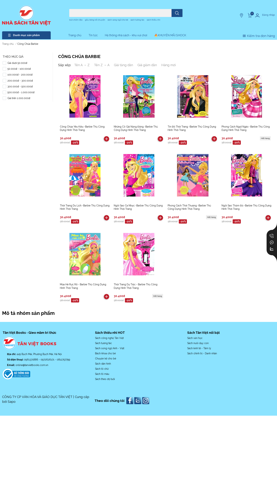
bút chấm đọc (76, 20)
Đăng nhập (268, 14)
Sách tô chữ (101, 368)
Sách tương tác (103, 343)
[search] (177, 13)
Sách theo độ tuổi (105, 379)
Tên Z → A (102, 65)
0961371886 (31, 359)
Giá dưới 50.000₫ (17, 63)
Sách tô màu (102, 374)
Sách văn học (194, 338)
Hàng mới (168, 65)
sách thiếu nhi (153, 20)
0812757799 (63, 359)
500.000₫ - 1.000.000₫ (20, 92)
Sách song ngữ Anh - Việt (109, 348)
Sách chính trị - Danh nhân (202, 353)
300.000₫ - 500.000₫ (20, 86)
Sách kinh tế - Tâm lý (199, 348)
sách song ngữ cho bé (117, 20)
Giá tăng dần (123, 65)
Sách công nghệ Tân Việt (109, 338)
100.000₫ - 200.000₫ (20, 74)
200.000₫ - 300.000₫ (20, 80)
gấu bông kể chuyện (95, 20)
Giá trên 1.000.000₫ (18, 98)
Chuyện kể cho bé (105, 358)
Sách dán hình (103, 363)
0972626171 (48, 359)
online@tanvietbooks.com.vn (32, 365)
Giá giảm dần (147, 65)
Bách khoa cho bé (105, 353)
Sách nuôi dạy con (198, 343)
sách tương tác (137, 20)
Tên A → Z (82, 65)
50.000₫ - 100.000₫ (19, 68)
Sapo (12, 401)
